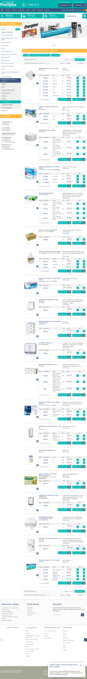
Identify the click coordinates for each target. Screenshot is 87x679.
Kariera (28, 10)
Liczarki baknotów (67, 642)
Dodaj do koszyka (77, 99)
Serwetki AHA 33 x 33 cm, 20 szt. (49, 68)
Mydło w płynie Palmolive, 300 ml (49, 251)
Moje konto (29, 611)
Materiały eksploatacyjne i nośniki (52, 627)
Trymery (65, 635)
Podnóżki (28, 646)
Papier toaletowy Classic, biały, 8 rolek (50, 279)
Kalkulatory (65, 638)
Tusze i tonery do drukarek (50, 630)
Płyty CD (46, 633)
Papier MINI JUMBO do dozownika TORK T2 (49, 403)
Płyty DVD (46, 635)
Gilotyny (65, 633)
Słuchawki (28, 656)
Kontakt (33, 10)
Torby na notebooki (30, 651)
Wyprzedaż (21, 10)
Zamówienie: (74, 10)
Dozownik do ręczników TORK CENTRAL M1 (48, 496)
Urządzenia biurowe (6, 42)
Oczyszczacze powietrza (68, 640)
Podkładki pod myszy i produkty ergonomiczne (32, 636)
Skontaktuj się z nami (7, 615)
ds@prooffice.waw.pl (9, 149)
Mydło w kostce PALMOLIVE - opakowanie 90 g (48, 474)
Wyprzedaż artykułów (7, 611)
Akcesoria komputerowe (7, 35)
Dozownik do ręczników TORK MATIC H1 (48, 300)
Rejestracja (80, 5)
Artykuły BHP (4, 110)
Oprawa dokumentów (6, 76)
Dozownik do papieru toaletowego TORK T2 (46, 517)
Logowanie (65, 5)
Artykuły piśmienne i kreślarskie (8, 54)
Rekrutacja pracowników (7, 613)
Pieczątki (47, 10)
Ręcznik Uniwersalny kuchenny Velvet (49, 167)
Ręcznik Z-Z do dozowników (48, 230)
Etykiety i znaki (4, 45)
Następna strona (79, 59)
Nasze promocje (5, 609)
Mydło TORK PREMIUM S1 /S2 (47, 450)
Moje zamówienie (31, 613)
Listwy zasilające (29, 641)
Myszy (27, 630)
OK (82, 614)
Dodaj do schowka (63, 99)
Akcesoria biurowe (5, 57)
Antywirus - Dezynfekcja (12, 627)
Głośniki (27, 653)
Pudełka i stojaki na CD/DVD (32, 639)
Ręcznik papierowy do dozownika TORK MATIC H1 (50, 322)
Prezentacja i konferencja (7, 66)
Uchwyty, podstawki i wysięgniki (32, 649)
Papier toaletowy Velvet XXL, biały (48, 107)
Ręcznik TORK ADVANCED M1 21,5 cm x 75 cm (50, 539)
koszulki (3, 69)
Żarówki (64, 649)
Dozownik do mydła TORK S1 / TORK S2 (50, 427)
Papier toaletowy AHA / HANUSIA (49, 560)
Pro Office (7, 10)
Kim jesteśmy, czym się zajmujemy (10, 607)
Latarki (64, 645)
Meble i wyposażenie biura (7, 63)
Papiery (3, 48)
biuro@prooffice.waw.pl (10, 141)
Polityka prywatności (6, 620)
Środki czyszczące (30, 644)
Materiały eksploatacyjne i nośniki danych (9, 38)
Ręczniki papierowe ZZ (46, 193)
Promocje (14, 10)
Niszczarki (65, 630)
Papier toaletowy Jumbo (47, 130)
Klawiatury (28, 633)
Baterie (64, 647)
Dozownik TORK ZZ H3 (45, 343)
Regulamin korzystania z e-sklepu (10, 616)
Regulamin (40, 10)
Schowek (29, 615)
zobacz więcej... (66, 70)
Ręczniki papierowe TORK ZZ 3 (48, 364)
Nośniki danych (47, 638)
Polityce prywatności (63, 675)
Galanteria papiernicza (6, 51)
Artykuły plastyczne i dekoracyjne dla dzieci (10, 72)
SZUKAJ (84, 16)
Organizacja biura (5, 60)
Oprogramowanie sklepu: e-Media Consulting (10, 671)
